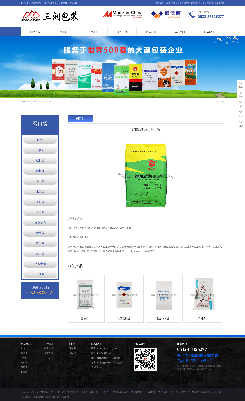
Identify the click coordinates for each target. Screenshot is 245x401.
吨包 (40, 139)
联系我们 (209, 31)
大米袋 (40, 253)
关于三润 (93, 31)
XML (125, 392)
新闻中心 (122, 31)
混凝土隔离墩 (52, 397)
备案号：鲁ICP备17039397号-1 (95, 392)
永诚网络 (151, 392)
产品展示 (64, 31)
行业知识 (72, 348)
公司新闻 (72, 353)
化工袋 (40, 191)
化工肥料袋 (124, 318)
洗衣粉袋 (40, 222)
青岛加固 (65, 397)
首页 (36, 101)
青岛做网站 (38, 397)
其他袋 (40, 274)
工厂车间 (180, 31)
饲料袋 (40, 170)
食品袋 (40, 232)
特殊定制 (151, 31)
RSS (132, 392)
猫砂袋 (40, 243)
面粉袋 (40, 201)
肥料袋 (40, 160)
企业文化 (48, 358)
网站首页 (35, 31)
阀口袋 (52, 101)
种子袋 (40, 212)
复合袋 (40, 150)
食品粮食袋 (163, 318)
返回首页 (220, 101)
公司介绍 (48, 348)
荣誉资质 (48, 353)
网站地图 (117, 392)
